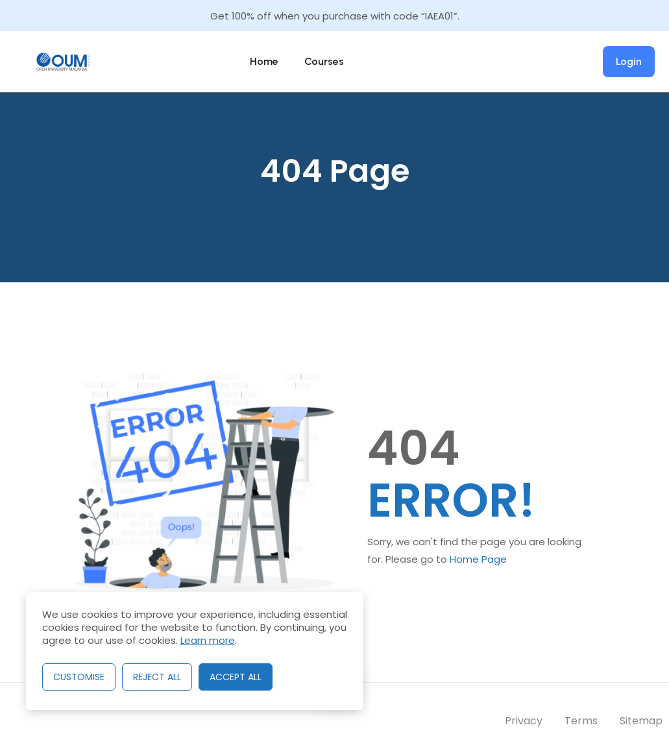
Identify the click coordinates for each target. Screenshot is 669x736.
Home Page (478, 559)
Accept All (236, 676)
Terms (581, 720)
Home (264, 61)
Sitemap (641, 720)
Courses (324, 61)
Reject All (157, 676)
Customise (78, 676)
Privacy (523, 720)
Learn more (207, 640)
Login (629, 61)
